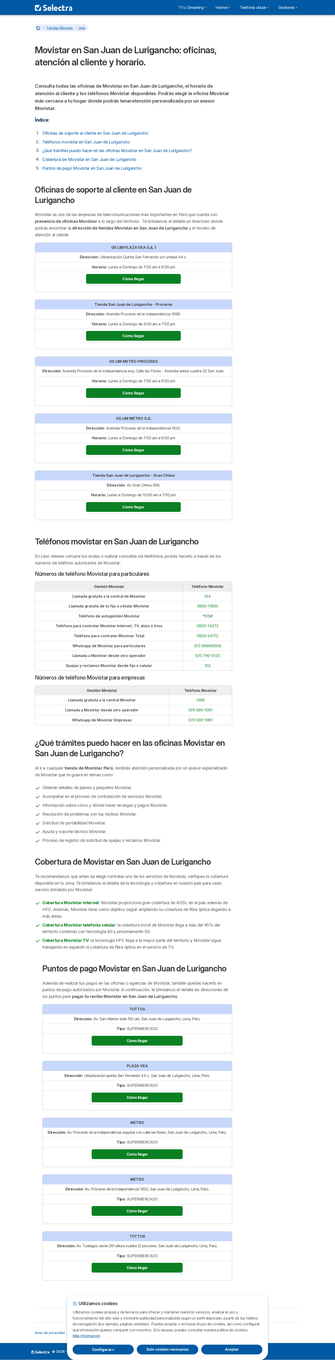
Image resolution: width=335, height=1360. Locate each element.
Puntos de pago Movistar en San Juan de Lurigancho (92, 168)
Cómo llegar (133, 279)
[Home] (39, 28)
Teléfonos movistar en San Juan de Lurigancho (86, 142)
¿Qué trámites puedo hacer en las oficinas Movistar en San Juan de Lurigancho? (117, 150)
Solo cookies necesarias (167, 1349)
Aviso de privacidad (50, 1333)
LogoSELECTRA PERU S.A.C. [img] (40, 1351)
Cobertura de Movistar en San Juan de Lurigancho (89, 159)
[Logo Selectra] (53, 7)
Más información (86, 1335)
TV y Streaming (192, 7)
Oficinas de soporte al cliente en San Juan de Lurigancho (95, 133)
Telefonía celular (254, 7)
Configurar (103, 1349)
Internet (223, 7)
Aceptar (231, 1349)
